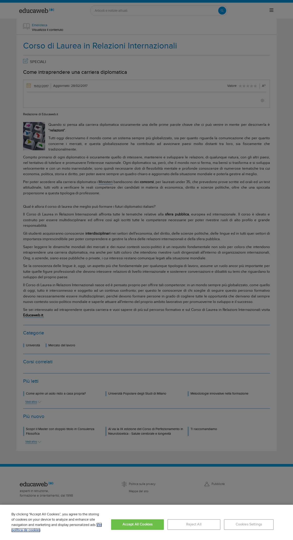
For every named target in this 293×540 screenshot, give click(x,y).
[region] (146, 522)
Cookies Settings (249, 524)
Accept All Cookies (138, 524)
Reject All (193, 524)
